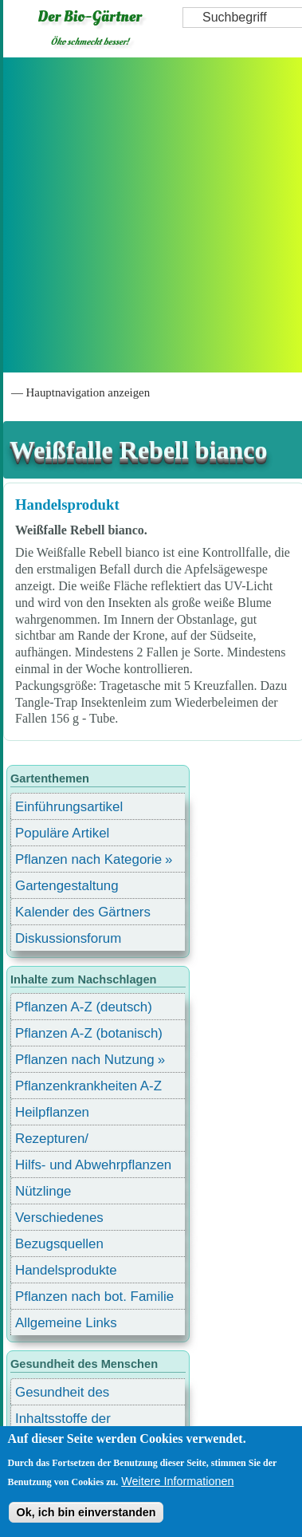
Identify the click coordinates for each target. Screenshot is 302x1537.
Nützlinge (43, 1191)
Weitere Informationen (177, 1481)
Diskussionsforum (68, 938)
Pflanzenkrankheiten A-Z (88, 1086)
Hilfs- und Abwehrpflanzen (93, 1164)
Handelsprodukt (67, 504)
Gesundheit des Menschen (62, 1395)
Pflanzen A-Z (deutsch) (83, 1007)
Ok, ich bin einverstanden (85, 1512)
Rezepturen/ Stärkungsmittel (61, 1141)
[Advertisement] (149, 215)
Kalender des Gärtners (83, 912)
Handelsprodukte (66, 1270)
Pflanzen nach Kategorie (88, 859)
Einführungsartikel (69, 806)
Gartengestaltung (67, 885)
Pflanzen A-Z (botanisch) (89, 1033)
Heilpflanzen (52, 1112)
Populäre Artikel (62, 833)
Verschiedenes (59, 1217)
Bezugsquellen (59, 1243)
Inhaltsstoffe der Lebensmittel (63, 1421)
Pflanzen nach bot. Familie (94, 1296)
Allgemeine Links (66, 1322)
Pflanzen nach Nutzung (85, 1059)
